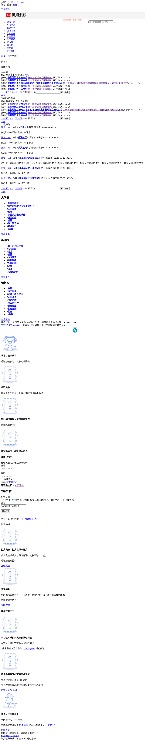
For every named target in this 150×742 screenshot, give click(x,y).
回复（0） (6, 127)
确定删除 (5, 736)
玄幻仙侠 (11, 33)
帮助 (15, 5)
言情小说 (11, 25)
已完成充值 (6, 691)
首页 (3, 56)
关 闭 (15, 691)
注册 (9, 5)
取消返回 (14, 736)
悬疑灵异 (11, 36)
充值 (75, 20)
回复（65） (6, 158)
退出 (13, 2)
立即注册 (19, 485)
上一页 (4, 92)
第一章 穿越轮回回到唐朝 (40, 77)
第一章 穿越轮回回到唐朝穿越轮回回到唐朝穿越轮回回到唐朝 (93, 83)
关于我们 (11, 51)
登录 (3, 5)
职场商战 (11, 31)
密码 (3, 473)
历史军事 (11, 28)
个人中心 (21, 2)
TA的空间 (12, 56)
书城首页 (5, 9)
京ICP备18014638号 (10, 325)
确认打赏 (5, 512)
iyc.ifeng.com (29, 649)
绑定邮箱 (23, 725)
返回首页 (5, 731)
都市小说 (11, 22)
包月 (80, 20)
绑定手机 (52, 725)
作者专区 (67, 20)
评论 (3, 503)
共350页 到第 (29, 92)
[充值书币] (31, 519)
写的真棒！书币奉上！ (15, 507)
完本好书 (11, 42)
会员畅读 (11, 39)
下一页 (18, 92)
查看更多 (5, 234)
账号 (3, 465)
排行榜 (10, 45)
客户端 (10, 48)
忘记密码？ (12, 482)
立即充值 (5, 566)
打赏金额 (5, 497)
